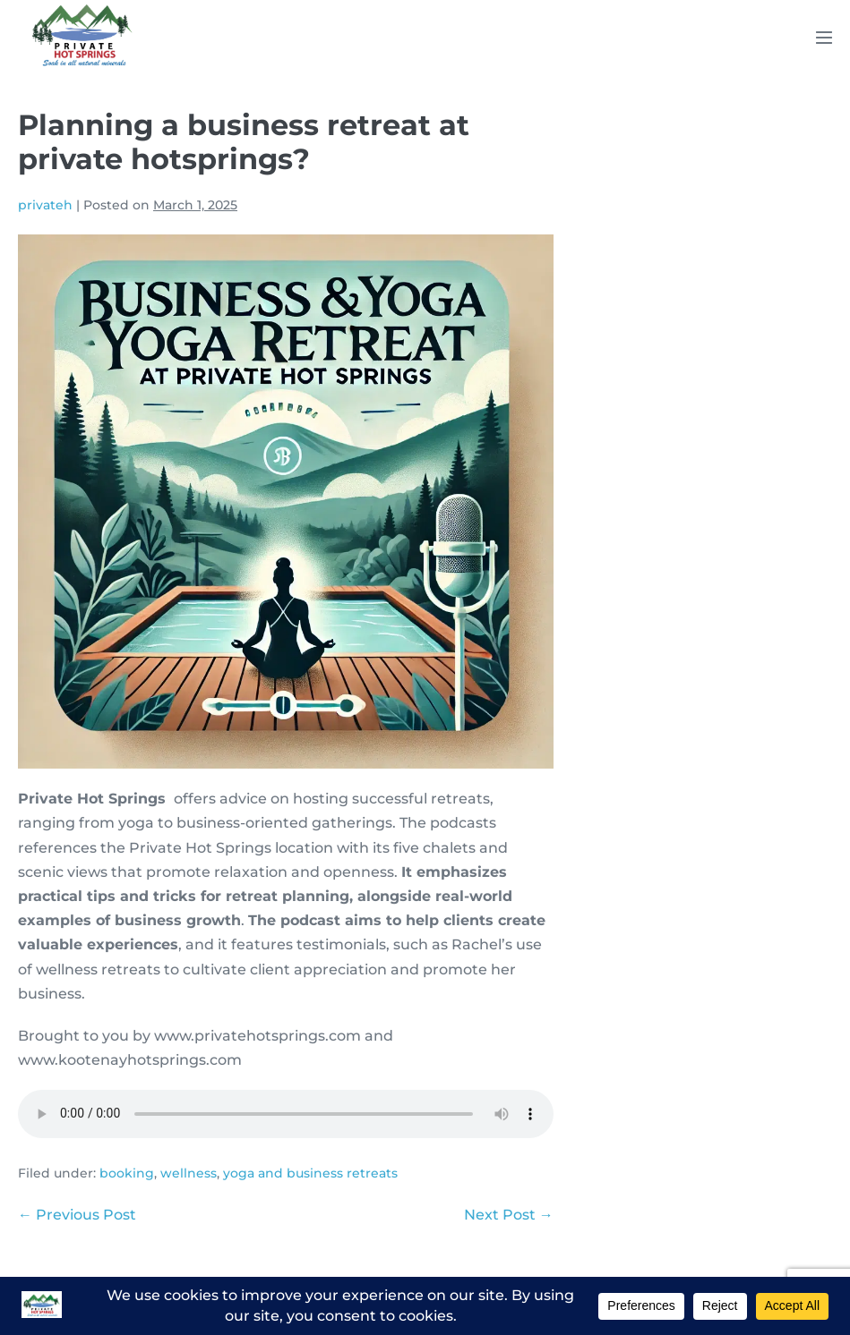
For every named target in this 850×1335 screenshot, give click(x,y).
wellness (188, 1173)
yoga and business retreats (310, 1173)
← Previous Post (77, 1214)
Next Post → (509, 1214)
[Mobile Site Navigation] (824, 38)
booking (126, 1173)
